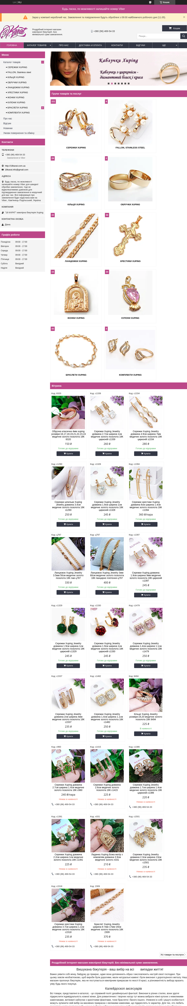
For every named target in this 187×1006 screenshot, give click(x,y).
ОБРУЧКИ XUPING (72, 204)
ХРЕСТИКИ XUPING (165, 204)
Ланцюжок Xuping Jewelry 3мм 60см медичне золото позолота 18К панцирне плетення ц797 (170, 451)
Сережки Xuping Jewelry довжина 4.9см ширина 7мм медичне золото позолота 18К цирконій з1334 (136, 379)
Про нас (64, 45)
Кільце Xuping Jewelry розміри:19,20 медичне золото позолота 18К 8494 (136, 591)
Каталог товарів (36, 45)
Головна (12, 45)
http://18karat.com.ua (15, 166)
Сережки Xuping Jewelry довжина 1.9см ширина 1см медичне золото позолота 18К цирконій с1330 (136, 522)
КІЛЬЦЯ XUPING (164, 147)
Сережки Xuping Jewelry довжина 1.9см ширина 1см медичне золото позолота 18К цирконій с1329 (101, 522)
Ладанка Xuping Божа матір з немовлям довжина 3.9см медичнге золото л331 (171, 662)
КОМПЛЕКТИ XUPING (72, 317)
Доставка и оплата (90, 45)
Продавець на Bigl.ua (93, 995)
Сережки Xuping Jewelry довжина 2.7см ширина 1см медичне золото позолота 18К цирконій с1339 (101, 378)
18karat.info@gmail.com (16, 169)
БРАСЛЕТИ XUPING (165, 261)
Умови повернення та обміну (18, 133)
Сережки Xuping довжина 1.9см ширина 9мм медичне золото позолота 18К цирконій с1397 (66, 522)
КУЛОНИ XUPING (118, 261)
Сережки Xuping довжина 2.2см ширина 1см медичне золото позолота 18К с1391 (136, 662)
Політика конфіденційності (124, 998)
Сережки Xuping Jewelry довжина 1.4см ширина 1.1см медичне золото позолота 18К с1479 (171, 522)
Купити (68, 399)
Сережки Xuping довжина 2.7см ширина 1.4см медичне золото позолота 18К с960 (170, 592)
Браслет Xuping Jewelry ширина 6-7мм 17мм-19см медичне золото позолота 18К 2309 (136, 735)
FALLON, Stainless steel (118, 147)
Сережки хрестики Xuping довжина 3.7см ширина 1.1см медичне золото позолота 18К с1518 (101, 735)
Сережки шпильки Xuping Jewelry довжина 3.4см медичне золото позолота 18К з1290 (170, 378)
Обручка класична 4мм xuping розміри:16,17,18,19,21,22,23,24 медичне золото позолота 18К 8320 (66, 379)
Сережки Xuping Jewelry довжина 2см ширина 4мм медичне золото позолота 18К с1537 (66, 592)
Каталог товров (9, 927)
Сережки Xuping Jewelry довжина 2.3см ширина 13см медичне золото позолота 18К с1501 (66, 735)
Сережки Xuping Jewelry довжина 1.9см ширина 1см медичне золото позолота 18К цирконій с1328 (66, 451)
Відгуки (140, 45)
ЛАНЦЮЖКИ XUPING (118, 204)
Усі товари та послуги (172, 762)
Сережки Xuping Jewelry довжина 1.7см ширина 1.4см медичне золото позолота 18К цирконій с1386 (101, 664)
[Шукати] (183, 36)
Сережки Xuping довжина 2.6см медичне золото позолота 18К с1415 (66, 662)
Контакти (117, 45)
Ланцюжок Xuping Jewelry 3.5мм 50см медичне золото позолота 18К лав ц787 (136, 451)
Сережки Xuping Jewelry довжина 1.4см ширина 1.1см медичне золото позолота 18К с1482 (101, 592)
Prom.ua (109, 992)
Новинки (8, 128)
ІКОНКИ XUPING (72, 261)
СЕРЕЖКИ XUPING (72, 147)
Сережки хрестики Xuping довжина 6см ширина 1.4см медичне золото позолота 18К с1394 (101, 451)
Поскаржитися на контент (99, 998)
